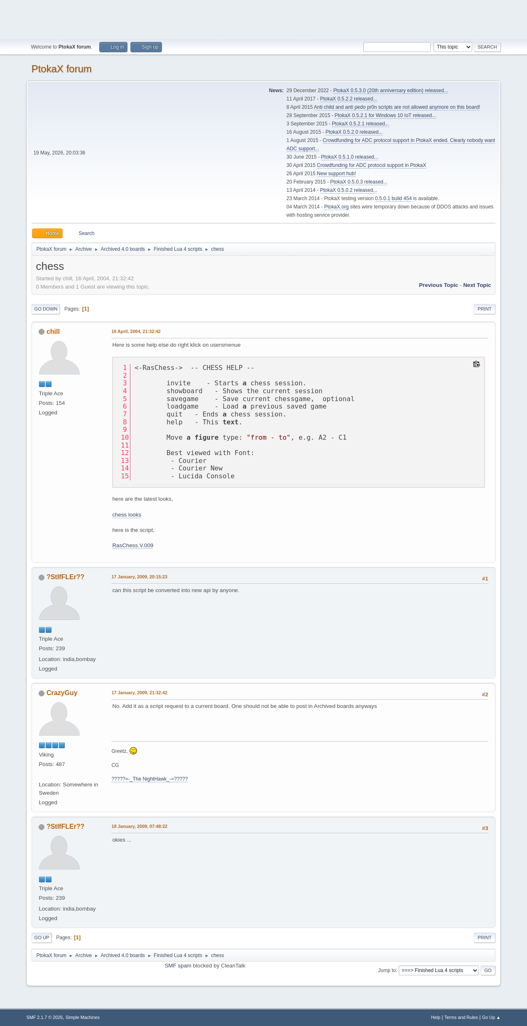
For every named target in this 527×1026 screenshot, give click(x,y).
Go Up (41, 937)
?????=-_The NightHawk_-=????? (149, 779)
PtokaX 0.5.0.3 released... (358, 182)
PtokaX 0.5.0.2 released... (348, 190)
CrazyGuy (62, 692)
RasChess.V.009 (132, 545)
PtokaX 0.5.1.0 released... (349, 157)
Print (485, 308)
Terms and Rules (461, 1017)
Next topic (477, 285)
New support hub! (336, 173)
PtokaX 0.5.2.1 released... (360, 124)
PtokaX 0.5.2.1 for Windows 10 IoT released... (385, 115)
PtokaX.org (336, 207)
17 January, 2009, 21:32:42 (139, 692)
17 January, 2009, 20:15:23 (139, 576)
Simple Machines (83, 1017)
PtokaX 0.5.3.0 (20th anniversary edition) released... (390, 90)
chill (53, 331)
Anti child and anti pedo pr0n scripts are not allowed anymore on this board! (397, 107)
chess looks (126, 515)
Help (435, 1017)
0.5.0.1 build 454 (393, 198)
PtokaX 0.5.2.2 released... (348, 99)
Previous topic (438, 285)
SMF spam (177, 965)
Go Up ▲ (491, 1017)
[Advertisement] (264, 18)
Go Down (45, 308)
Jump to (387, 970)
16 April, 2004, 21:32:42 (135, 331)
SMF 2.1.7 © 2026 (44, 1017)
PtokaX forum (61, 68)
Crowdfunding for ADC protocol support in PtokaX (371, 165)
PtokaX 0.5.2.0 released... (354, 132)
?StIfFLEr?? (65, 576)
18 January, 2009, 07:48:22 (139, 826)
